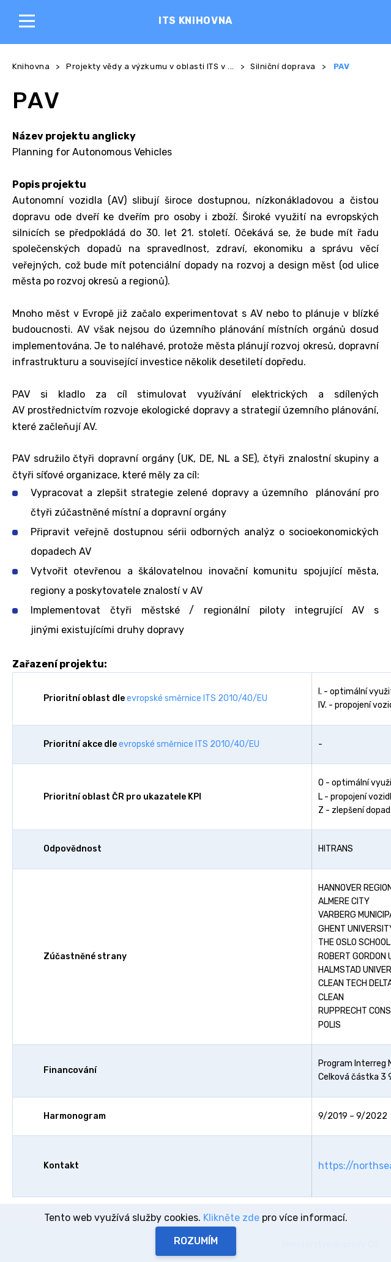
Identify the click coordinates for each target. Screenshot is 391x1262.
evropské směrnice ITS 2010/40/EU (197, 698)
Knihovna (31, 66)
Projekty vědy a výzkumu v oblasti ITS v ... (150, 66)
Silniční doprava (283, 66)
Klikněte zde (231, 1217)
